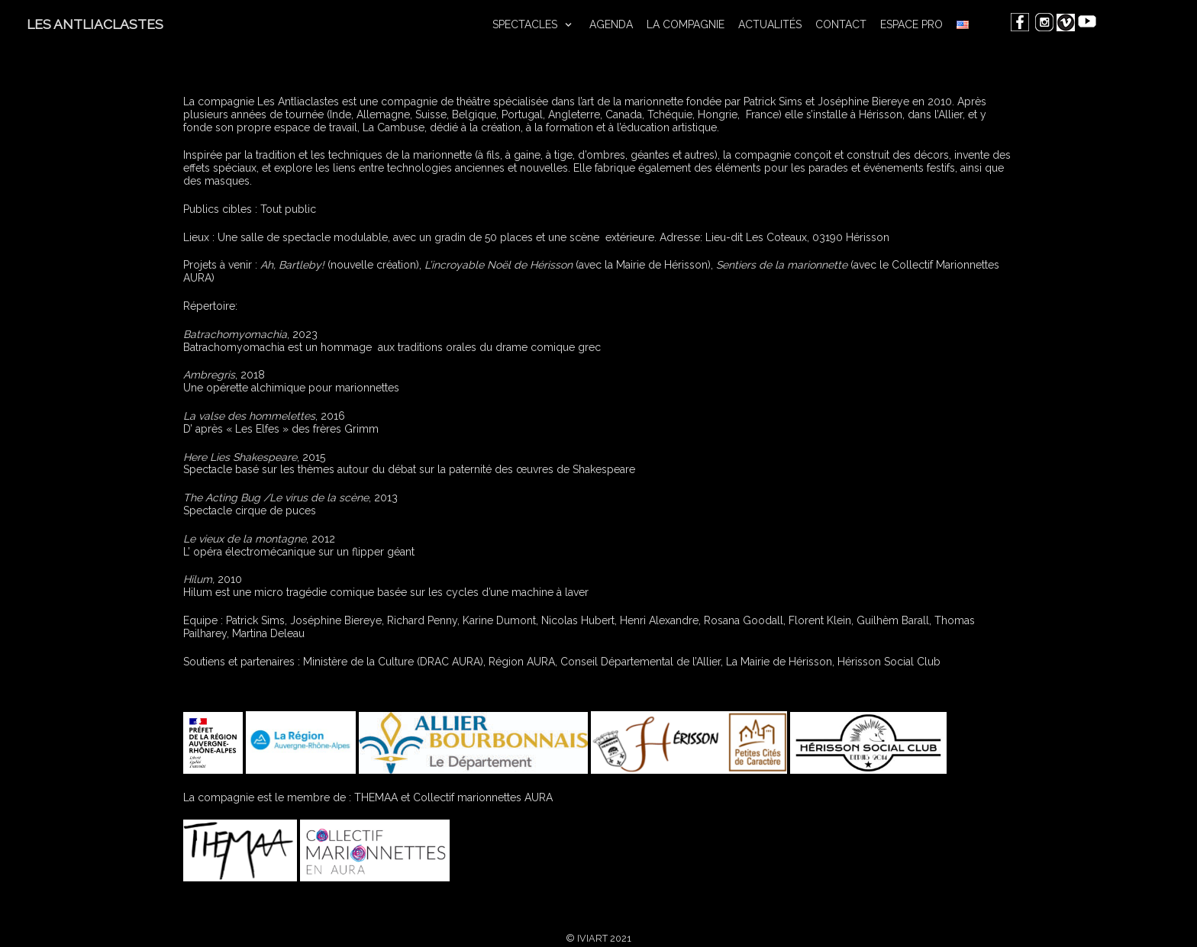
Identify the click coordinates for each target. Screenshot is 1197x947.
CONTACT (840, 24)
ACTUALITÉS (770, 24)
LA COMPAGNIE (685, 24)
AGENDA (611, 24)
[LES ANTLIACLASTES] (95, 25)
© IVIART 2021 (598, 938)
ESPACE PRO (911, 24)
